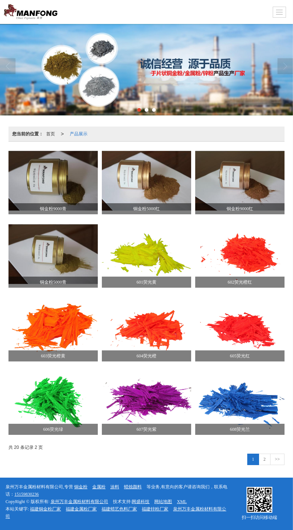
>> (277, 459)
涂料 (114, 486)
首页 (50, 133)
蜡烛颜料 (133, 486)
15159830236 (26, 494)
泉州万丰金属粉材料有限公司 (79, 501)
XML (182, 501)
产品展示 (78, 133)
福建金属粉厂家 (81, 509)
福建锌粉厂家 (155, 509)
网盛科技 (140, 501)
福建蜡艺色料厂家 (119, 509)
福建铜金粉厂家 (45, 509)
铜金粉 (80, 486)
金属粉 (99, 486)
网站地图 (163, 501)
